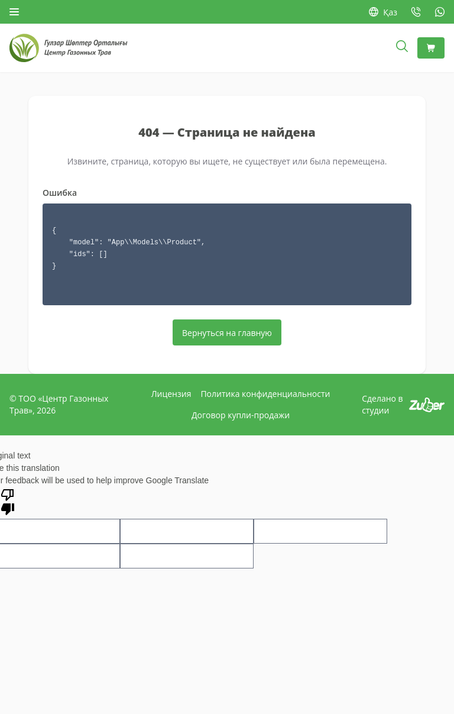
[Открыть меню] (14, 12)
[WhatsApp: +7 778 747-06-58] (440, 12)
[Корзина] (431, 48)
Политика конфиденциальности (265, 393)
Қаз (383, 12)
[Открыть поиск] (402, 48)
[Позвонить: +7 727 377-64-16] (416, 12)
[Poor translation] (8, 501)
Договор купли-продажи (241, 415)
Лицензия (171, 393)
